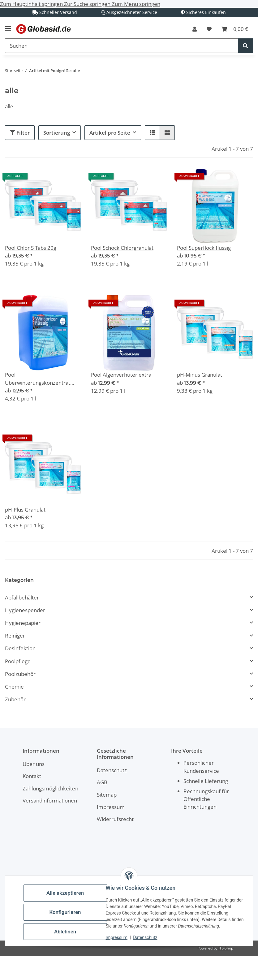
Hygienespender (25, 610)
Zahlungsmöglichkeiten (50, 788)
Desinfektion (20, 648)
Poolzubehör (20, 673)
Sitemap (107, 794)
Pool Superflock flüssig (204, 247)
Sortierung (56, 132)
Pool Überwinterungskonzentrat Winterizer (37, 378)
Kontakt (32, 776)
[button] (194, 29)
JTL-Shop (225, 948)
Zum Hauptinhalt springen (32, 3)
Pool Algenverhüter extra (121, 374)
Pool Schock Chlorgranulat (122, 247)
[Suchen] (245, 45)
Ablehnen (68, 928)
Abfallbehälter (22, 597)
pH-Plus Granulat (25, 509)
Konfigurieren (68, 909)
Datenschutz (148, 937)
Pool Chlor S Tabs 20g (30, 247)
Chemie (14, 686)
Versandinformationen (50, 800)
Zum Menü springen (136, 3)
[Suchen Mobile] (121, 45)
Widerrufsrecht (115, 819)
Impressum (119, 937)
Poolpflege (18, 661)
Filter (20, 132)
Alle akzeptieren (68, 889)
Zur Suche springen (88, 3)
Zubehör (15, 699)
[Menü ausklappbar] (8, 26)
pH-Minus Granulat (199, 374)
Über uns (34, 764)
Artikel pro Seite (109, 132)
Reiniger (15, 635)
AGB (102, 782)
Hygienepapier (23, 622)
